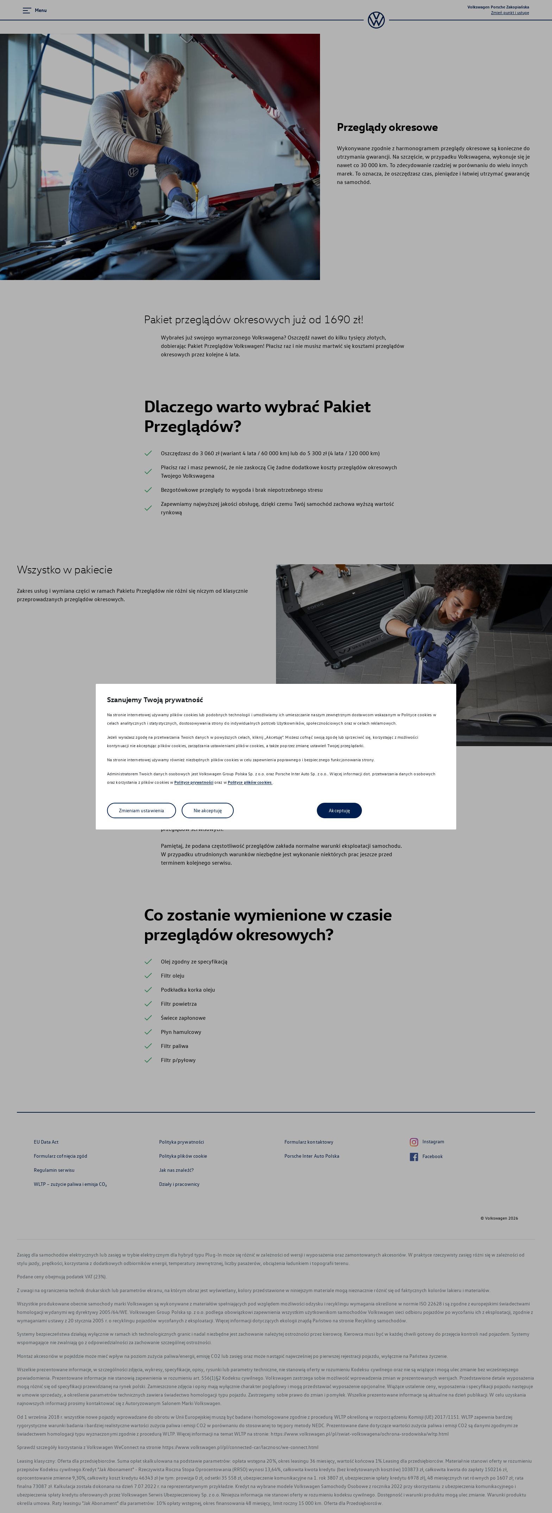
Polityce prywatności (193, 782)
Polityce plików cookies (250, 782)
